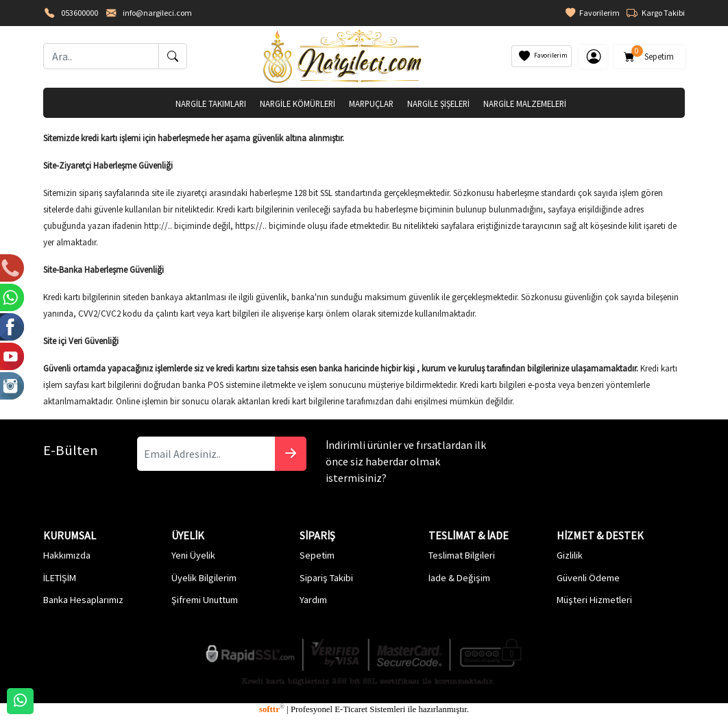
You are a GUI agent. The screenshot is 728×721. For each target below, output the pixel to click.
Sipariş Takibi (326, 578)
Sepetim (649, 54)
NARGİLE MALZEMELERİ (524, 103)
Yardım (313, 600)
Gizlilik (570, 555)
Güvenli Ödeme (588, 578)
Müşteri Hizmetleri (594, 600)
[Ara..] (101, 56)
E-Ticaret (351, 709)
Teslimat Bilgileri (461, 555)
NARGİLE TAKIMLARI (210, 103)
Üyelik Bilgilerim (203, 578)
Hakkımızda (66, 555)
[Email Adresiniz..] (206, 454)
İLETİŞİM (59, 578)
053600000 (79, 13)
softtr (271, 709)
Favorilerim (593, 13)
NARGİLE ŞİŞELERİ (438, 103)
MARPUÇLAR (371, 103)
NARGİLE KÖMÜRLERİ (297, 103)
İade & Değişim (459, 578)
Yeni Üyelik (193, 555)
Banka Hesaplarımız (83, 600)
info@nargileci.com (157, 13)
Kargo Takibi (656, 13)
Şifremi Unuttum (204, 600)
